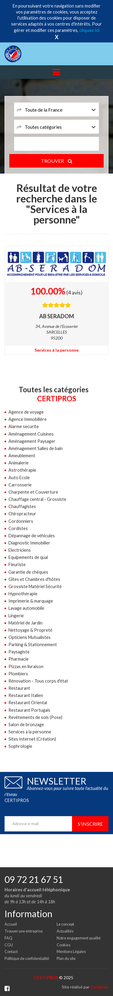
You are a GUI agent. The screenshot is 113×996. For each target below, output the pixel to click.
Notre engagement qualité (79, 938)
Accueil (11, 924)
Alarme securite (23, 426)
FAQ (8, 938)
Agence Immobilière (27, 419)
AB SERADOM (56, 316)
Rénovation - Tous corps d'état (38, 680)
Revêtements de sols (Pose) (35, 717)
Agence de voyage (26, 412)
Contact (11, 951)
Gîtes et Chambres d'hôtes (34, 579)
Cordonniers (20, 521)
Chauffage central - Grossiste (37, 499)
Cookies (64, 944)
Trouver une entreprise (24, 931)
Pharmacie (18, 658)
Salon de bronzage (26, 724)
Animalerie (18, 462)
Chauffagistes (22, 506)
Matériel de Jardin (25, 622)
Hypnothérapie (22, 593)
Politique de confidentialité (27, 958)
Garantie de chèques (28, 572)
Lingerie (16, 615)
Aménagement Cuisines (31, 433)
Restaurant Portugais (29, 710)
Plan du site (66, 958)
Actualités (65, 931)
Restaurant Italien (25, 695)
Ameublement (21, 455)
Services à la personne (57, 350)
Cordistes (18, 528)
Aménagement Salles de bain (35, 448)
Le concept (65, 924)
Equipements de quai (28, 557)
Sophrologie (20, 746)
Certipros (99, 986)
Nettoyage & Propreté (30, 630)
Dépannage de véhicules (31, 535)
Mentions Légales (71, 951)
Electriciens (19, 550)
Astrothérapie (22, 470)
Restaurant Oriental (27, 702)
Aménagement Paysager (31, 441)
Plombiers (18, 673)
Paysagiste (19, 651)
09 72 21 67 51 (34, 879)
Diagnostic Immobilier (29, 542)
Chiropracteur (22, 513)
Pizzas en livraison (25, 666)
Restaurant (19, 688)
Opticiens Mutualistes (29, 637)
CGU (9, 944)
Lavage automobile (26, 608)
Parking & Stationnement (32, 644)
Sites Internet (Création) (32, 739)
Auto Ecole (19, 477)
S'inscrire (90, 824)
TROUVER (56, 161)
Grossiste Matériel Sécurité (35, 586)
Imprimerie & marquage (30, 600)
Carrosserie (20, 484)
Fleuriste (17, 564)
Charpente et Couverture (33, 492)
